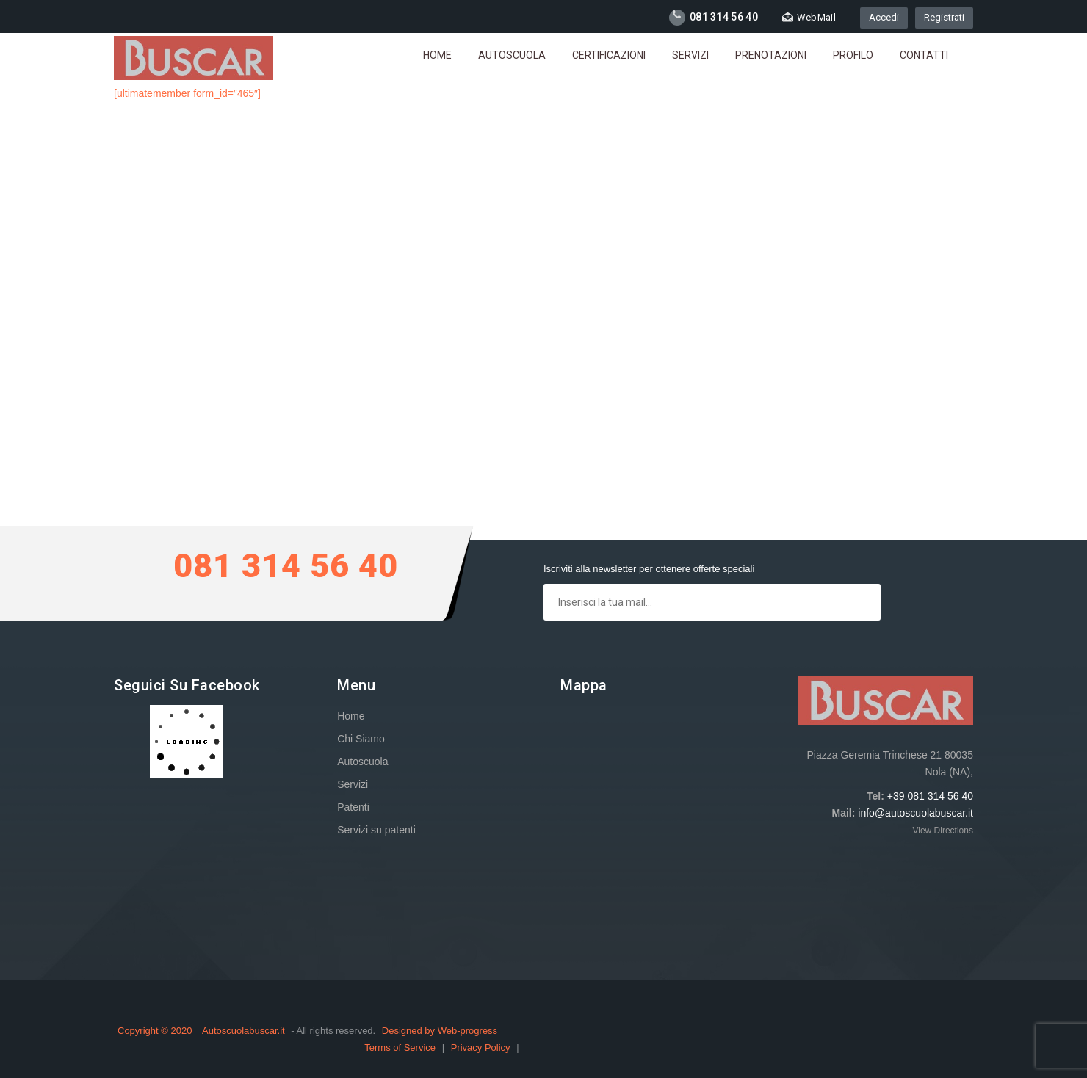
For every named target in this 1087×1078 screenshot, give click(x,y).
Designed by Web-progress (439, 1030)
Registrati (944, 17)
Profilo (853, 55)
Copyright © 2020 (156, 1030)
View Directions (942, 830)
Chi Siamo (361, 739)
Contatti (924, 55)
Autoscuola (512, 55)
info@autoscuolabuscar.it (915, 813)
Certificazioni (609, 55)
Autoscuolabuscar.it (243, 1030)
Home (437, 55)
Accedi (884, 17)
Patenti (353, 807)
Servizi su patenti (376, 830)
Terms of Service (401, 1047)
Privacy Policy (482, 1047)
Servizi (690, 55)
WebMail (809, 17)
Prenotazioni (770, 55)
